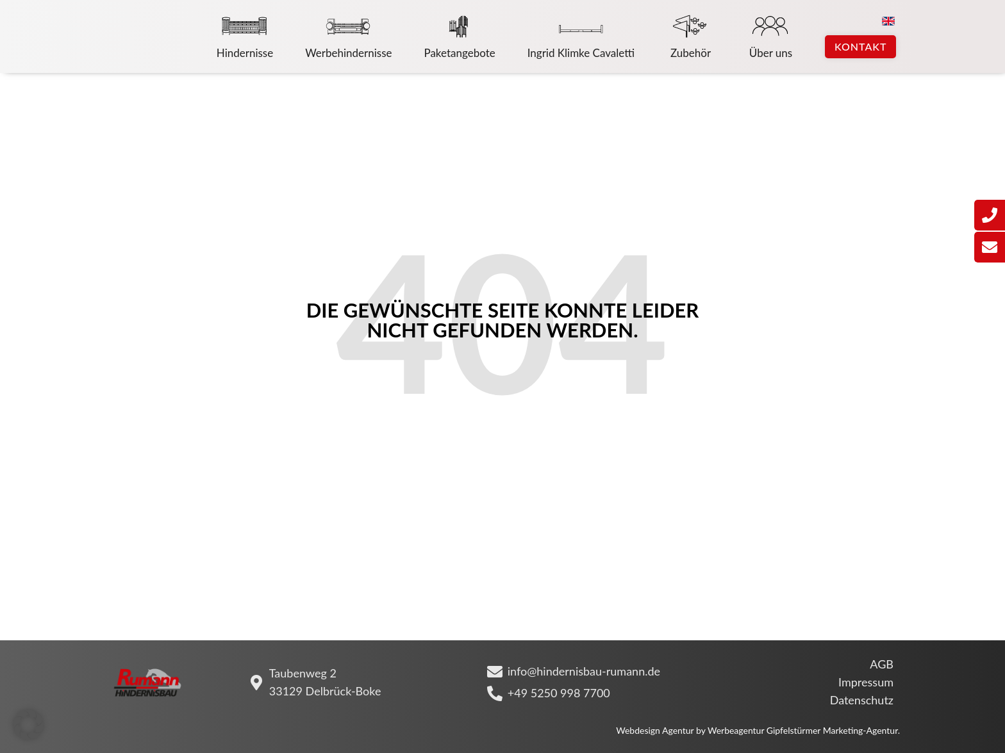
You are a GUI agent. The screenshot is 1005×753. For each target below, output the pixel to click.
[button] (28, 725)
